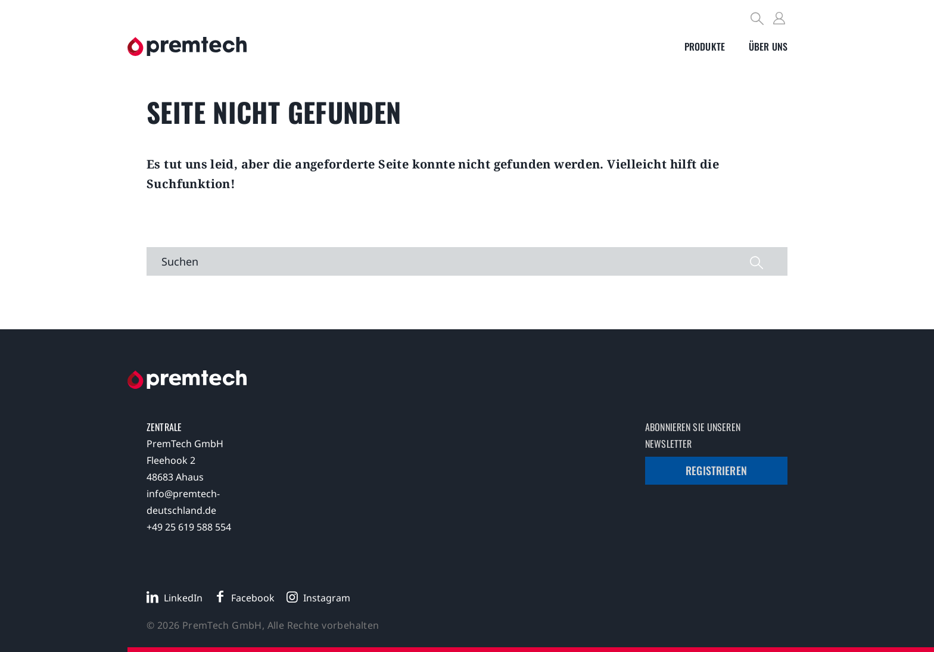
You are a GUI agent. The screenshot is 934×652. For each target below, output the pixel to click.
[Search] (757, 20)
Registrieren (716, 470)
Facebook (253, 597)
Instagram (326, 597)
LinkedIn (183, 597)
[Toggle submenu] (705, 46)
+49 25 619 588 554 (189, 527)
